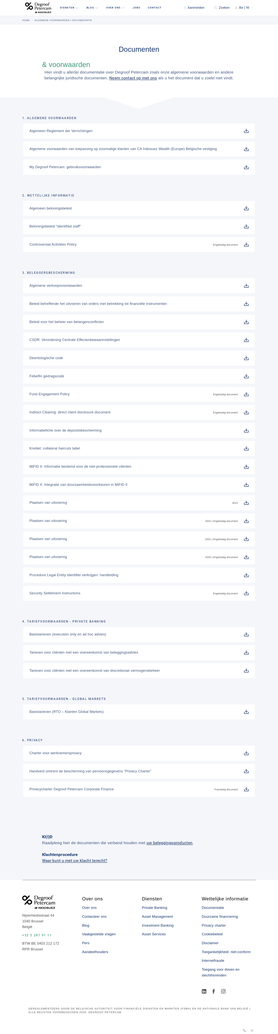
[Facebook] (214, 991)
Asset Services (154, 934)
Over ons (89, 908)
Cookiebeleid (212, 934)
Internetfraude (213, 961)
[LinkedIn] (205, 991)
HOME (26, 20)
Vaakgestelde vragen (99, 934)
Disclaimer (210, 943)
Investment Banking (158, 925)
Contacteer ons (94, 917)
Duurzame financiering (220, 917)
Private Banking (154, 908)
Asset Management (157, 917)
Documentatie (213, 908)
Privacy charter (214, 925)
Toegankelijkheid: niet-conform (226, 952)
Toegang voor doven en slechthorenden (221, 972)
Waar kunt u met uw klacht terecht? (74, 860)
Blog (85, 925)
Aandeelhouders (95, 952)
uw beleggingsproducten (169, 843)
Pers (85, 943)
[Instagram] (224, 991)
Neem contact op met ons (133, 78)
